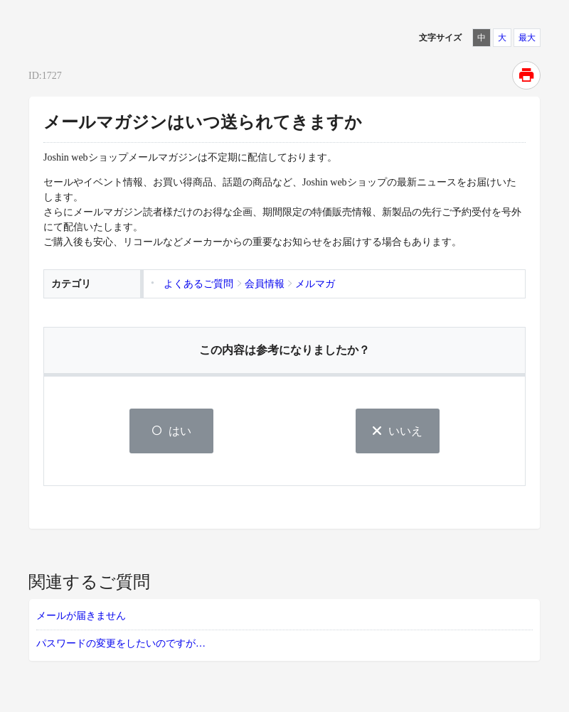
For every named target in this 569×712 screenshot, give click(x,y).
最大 (527, 38)
